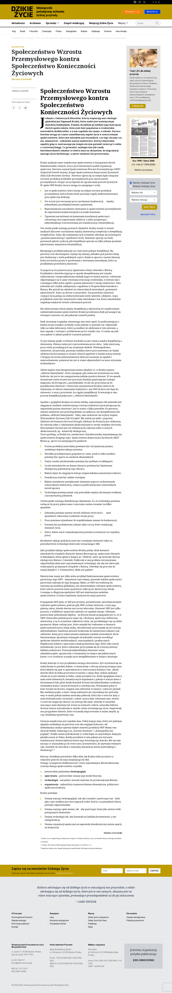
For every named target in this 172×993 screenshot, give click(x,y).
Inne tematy (121, 31)
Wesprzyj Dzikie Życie (101, 23)
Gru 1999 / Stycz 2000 (49, 38)
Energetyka (71, 31)
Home (22, 38)
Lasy (52, 917)
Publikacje (92, 924)
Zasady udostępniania (135, 917)
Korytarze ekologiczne (59, 920)
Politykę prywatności (64, 873)
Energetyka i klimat (58, 924)
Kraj (14, 31)
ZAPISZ (154, 871)
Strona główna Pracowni (22, 917)
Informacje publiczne (20, 924)
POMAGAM (137, 106)
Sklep (90, 927)
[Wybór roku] (143, 192)
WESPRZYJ (152, 12)
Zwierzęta (46, 31)
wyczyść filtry (148, 214)
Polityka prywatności (135, 920)
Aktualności (18, 23)
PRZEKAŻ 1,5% (132, 12)
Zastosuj (149, 207)
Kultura (84, 31)
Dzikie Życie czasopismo (98, 917)
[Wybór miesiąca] (143, 199)
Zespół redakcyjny (74, 23)
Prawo (59, 31)
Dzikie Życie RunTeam (97, 920)
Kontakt (15, 927)
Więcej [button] (122, 23)
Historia (107, 31)
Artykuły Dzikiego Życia (144, 186)
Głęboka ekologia (19, 920)
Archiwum (35, 23)
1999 (38, 38)
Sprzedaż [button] (51, 23)
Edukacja (96, 31)
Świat (22, 31)
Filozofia (33, 31)
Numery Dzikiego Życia (144, 183)
